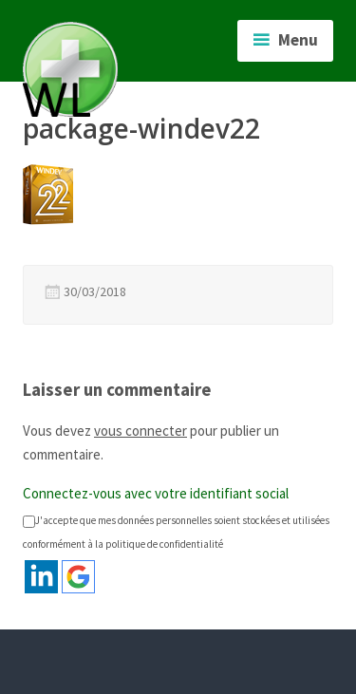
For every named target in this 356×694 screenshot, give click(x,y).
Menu (298, 39)
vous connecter (140, 431)
